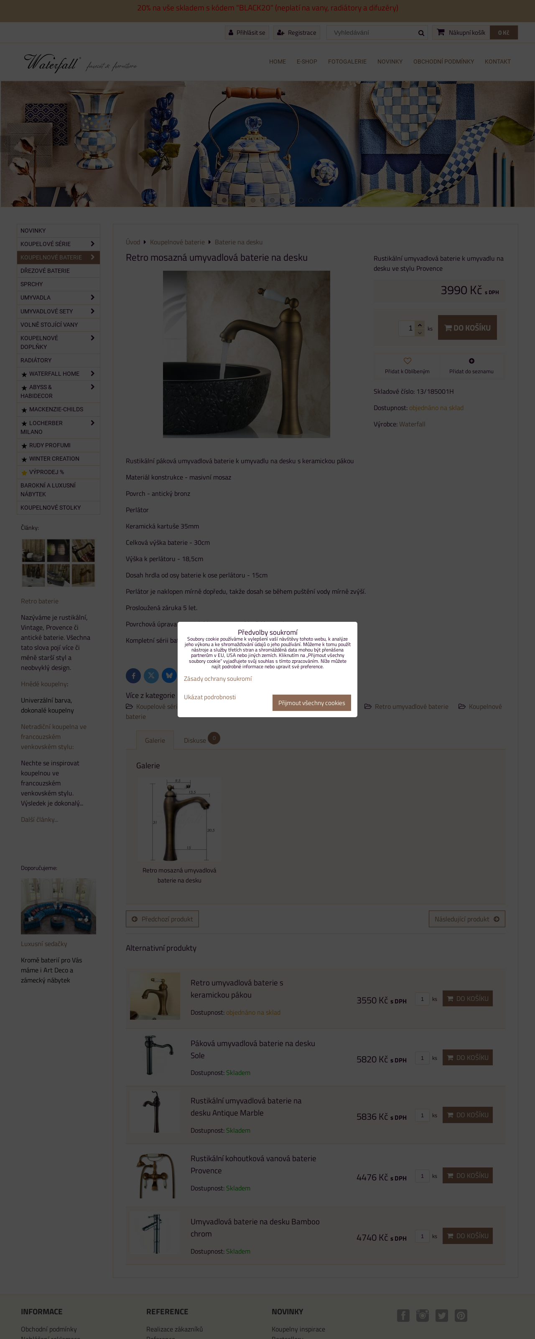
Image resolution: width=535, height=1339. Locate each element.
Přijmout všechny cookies (311, 703)
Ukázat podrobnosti (210, 697)
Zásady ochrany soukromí (218, 678)
